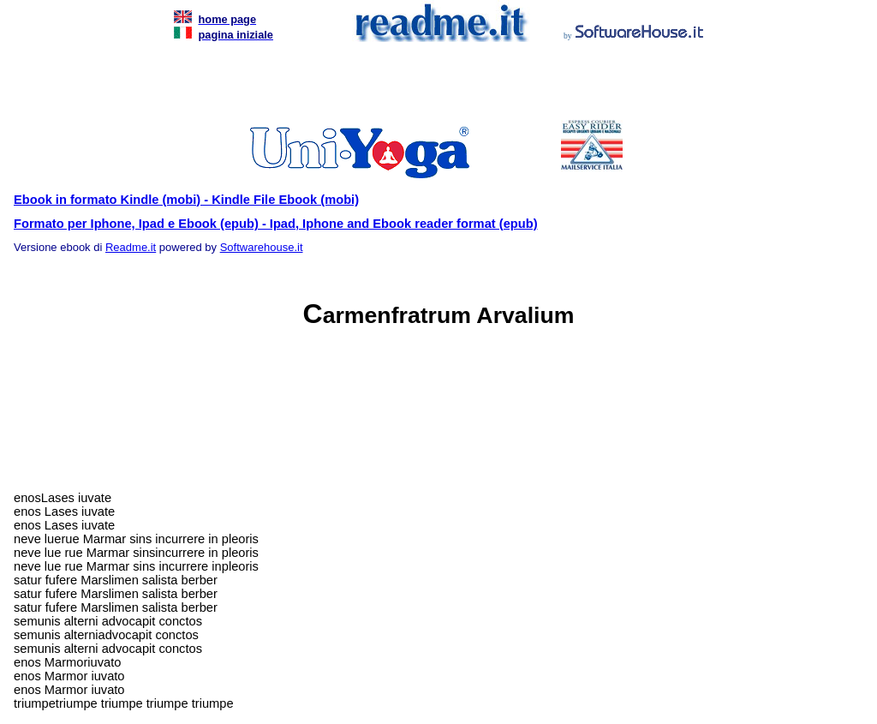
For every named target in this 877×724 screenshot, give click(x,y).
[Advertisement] (435, 85)
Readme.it (130, 247)
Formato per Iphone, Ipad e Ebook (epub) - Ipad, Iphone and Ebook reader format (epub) (276, 223)
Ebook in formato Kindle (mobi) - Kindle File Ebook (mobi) (186, 199)
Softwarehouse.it (261, 247)
